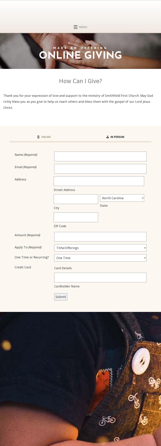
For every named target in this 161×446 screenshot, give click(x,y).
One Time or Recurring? (32, 257)
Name (26, 155)
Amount (27, 235)
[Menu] (80, 26)
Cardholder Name (67, 286)
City (56, 208)
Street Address (64, 190)
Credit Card (23, 267)
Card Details (63, 268)
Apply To (28, 247)
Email (26, 167)
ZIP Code (60, 226)
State (104, 205)
